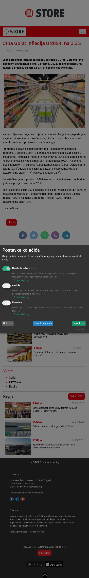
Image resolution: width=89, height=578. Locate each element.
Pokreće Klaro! (79, 329)
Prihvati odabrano (43, 323)
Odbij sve (8, 323)
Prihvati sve (79, 323)
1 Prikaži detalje (21, 280)
